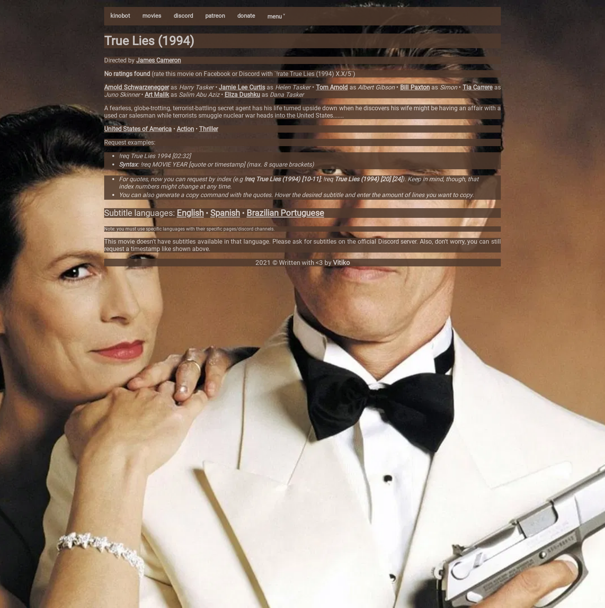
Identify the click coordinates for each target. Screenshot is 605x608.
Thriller (208, 129)
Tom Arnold (332, 87)
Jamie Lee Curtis (242, 87)
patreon (215, 15)
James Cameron (158, 60)
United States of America (138, 129)
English (190, 213)
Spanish (225, 213)
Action (185, 129)
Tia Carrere (478, 87)
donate (246, 15)
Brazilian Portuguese (285, 213)
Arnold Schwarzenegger (136, 87)
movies (151, 15)
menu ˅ (276, 16)
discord (183, 15)
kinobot (120, 15)
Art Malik (157, 94)
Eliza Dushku (242, 94)
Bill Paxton (415, 87)
